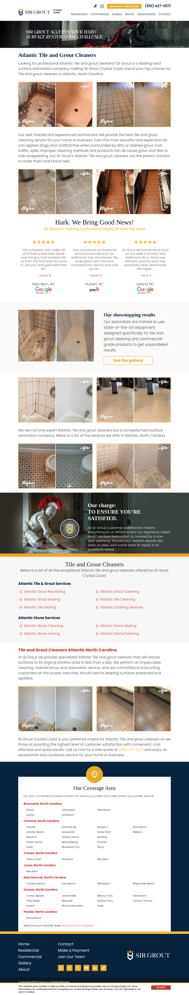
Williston (137, 832)
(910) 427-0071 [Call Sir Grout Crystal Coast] (158, 6)
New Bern (102, 859)
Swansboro (139, 827)
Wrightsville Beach (143, 883)
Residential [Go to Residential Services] (79, 14)
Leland (30, 815)
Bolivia (30, 809)
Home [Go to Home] (23, 944)
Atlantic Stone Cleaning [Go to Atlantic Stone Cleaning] (43, 625)
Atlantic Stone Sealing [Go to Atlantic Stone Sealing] (118, 625)
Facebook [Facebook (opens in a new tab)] (69, 968)
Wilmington (104, 883)
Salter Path (104, 832)
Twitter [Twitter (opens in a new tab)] (78, 968)
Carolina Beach (35, 883)
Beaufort (31, 837)
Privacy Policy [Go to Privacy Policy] (119, 986)
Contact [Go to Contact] (164, 14)
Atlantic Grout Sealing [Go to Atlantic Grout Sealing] (42, 599)
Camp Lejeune (35, 895)
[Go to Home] (42, 12)
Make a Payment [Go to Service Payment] (73, 950)
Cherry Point (33, 859)
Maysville (67, 900)
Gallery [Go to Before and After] (117, 14)
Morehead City (71, 847)
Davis (29, 847)
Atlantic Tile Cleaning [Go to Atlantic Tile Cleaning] (117, 599)
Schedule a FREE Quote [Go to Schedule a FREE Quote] (124, 6)
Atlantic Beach (35, 832)
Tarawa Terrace (142, 900)
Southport (68, 815)
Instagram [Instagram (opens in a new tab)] (61, 968)
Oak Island (68, 809)
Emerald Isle (69, 827)
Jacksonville (69, 895)
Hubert (30, 905)
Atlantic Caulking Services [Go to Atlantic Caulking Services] (121, 607)
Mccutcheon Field (72, 905)
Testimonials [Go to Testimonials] (146, 14)
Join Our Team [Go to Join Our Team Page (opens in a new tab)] (71, 956)
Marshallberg (70, 842)
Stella (100, 905)
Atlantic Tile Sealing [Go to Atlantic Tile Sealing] (40, 607)
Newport (102, 827)
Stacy (100, 847)
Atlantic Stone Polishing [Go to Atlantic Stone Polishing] (119, 633)
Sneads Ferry (105, 900)
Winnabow (103, 809)
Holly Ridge (33, 900)
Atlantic (31, 827)
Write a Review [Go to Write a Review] (95, 6)
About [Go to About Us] (129, 14)
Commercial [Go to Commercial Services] (99, 14)
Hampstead (33, 918)
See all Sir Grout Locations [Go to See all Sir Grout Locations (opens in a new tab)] (77, 925)
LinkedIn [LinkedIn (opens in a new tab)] (95, 968)
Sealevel (102, 837)
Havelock (67, 859)
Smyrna (102, 842)
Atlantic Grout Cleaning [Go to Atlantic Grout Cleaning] (119, 591)
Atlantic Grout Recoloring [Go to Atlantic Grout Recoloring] (44, 591)
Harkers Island (70, 837)
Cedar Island (34, 842)
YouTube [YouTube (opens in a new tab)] (86, 968)
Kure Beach (69, 883)
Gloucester (68, 832)
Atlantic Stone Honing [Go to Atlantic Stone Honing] (42, 633)
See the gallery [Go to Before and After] (128, 360)
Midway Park (105, 895)
